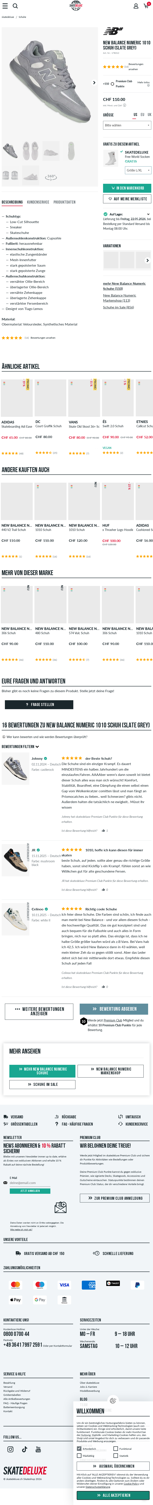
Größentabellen (20, 1124)
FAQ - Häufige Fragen (15, 1403)
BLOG (83, 1400)
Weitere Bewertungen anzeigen (39, 1012)
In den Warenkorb (127, 188)
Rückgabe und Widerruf (16, 1390)
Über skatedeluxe (89, 1382)
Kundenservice (133, 1124)
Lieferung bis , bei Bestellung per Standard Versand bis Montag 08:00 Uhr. (127, 221)
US (135, 115)
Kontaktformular (63, 1345)
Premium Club (113, 1020)
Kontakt (7, 1411)
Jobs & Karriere (88, 1386)
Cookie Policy (131, 1483)
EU (142, 115)
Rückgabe (65, 1117)
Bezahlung (9, 1382)
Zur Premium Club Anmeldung (115, 1198)
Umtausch (129, 1117)
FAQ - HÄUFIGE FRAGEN (73, 1124)
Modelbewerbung (90, 1390)
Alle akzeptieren (113, 1496)
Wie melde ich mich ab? (21, 1229)
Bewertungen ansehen (43, 337)
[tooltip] (148, 85)
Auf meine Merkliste (127, 199)
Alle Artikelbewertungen (16, 1398)
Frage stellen (39, 705)
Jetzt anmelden (30, 1191)
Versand (13, 1117)
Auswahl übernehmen (113, 1466)
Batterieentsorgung (14, 1407)
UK (149, 115)
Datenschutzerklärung (98, 1486)
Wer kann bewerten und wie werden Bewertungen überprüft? (44, 737)
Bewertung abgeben (114, 1009)
